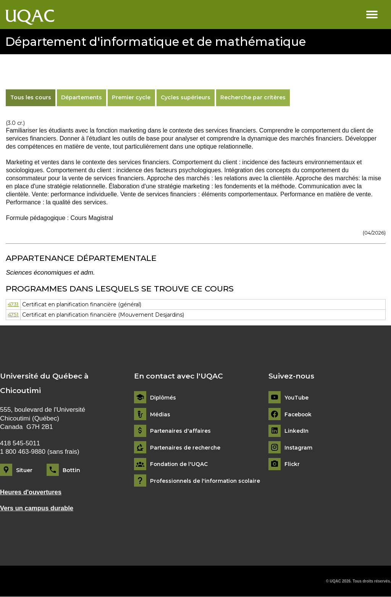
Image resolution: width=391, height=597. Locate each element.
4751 (13, 314)
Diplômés (163, 398)
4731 (13, 304)
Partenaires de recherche (186, 448)
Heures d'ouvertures (31, 492)
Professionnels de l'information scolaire (207, 481)
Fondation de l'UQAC (180, 464)
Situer (24, 470)
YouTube (296, 398)
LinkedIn (296, 431)
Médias (160, 414)
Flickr (292, 464)
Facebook (298, 414)
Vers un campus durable (37, 508)
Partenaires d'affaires (181, 431)
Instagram (298, 448)
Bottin (71, 470)
